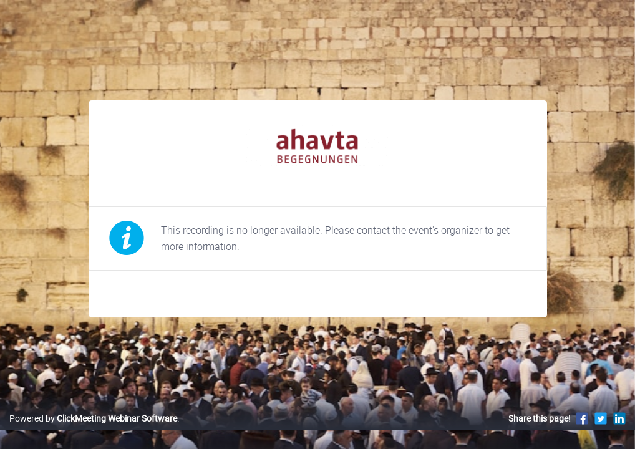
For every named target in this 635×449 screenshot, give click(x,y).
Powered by (93, 431)
